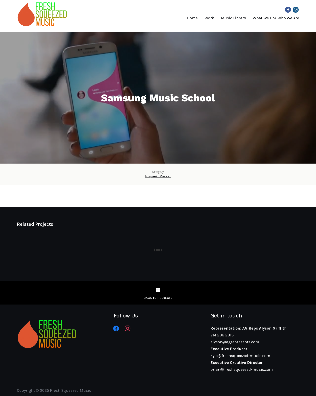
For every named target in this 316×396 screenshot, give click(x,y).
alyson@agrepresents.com (234, 342)
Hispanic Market (158, 176)
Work (209, 18)
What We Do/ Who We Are (276, 18)
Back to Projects (158, 298)
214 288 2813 (222, 335)
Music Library (233, 18)
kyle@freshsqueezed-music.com (240, 355)
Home (192, 18)
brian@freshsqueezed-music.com (241, 369)
